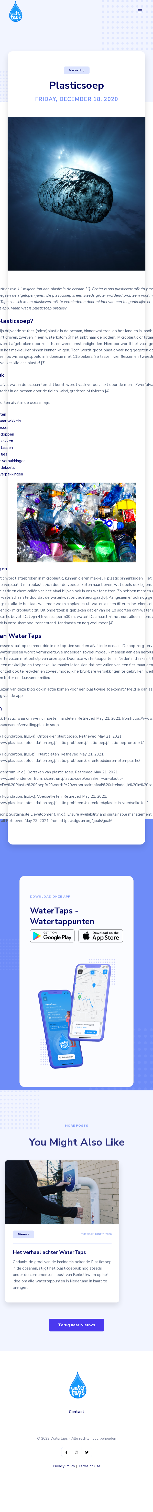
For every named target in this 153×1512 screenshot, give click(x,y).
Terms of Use (89, 1466)
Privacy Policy (64, 1466)
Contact (76, 1412)
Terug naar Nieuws (76, 1325)
